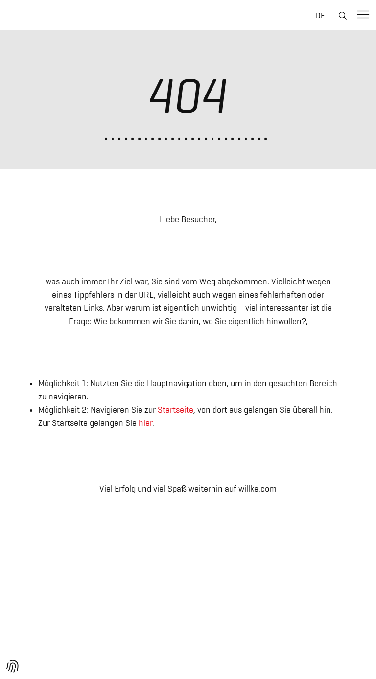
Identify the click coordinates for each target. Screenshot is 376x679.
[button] (13, 666)
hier (145, 423)
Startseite (175, 410)
